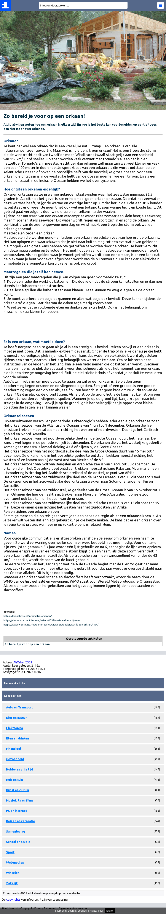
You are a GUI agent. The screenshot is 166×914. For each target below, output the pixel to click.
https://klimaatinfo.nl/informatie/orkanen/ (27, 616)
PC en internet (16, 811)
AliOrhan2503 (22, 662)
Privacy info (95, 910)
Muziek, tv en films (19, 800)
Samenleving (15, 831)
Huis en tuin (14, 779)
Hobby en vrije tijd (19, 769)
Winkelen (12, 873)
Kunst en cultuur (17, 790)
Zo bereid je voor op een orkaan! (28, 644)
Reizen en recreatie (20, 821)
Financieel (13, 748)
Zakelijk (12, 883)
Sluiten (110, 910)
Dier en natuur (16, 717)
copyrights (13, 899)
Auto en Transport (19, 707)
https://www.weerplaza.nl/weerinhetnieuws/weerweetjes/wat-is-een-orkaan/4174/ (50, 624)
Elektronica (14, 728)
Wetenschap (15, 862)
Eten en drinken (17, 738)
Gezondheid (15, 759)
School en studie (18, 842)
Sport (10, 852)
